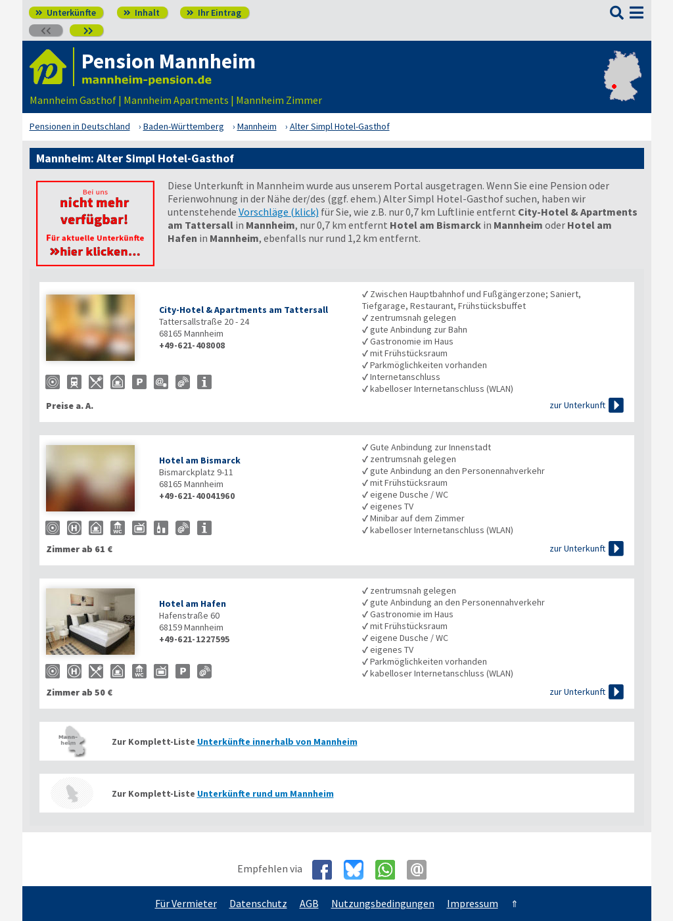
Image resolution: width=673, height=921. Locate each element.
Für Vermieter (186, 903)
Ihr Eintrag (214, 12)
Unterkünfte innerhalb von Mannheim (277, 741)
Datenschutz (258, 903)
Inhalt (142, 12)
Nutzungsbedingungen (382, 903)
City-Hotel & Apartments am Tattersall (243, 310)
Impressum (472, 903)
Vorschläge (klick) (279, 211)
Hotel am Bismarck (200, 460)
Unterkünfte (65, 12)
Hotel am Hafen (192, 603)
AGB (309, 903)
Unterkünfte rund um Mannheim (265, 793)
